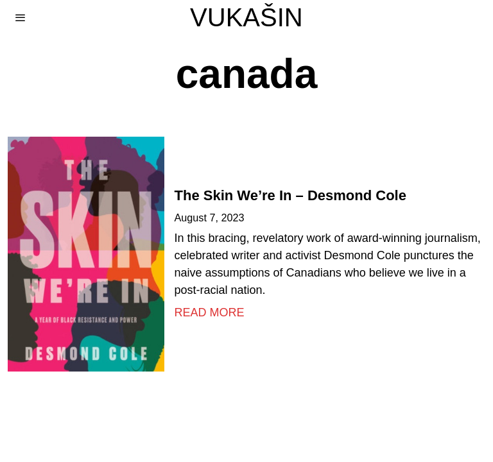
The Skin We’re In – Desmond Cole (290, 195)
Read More (210, 312)
